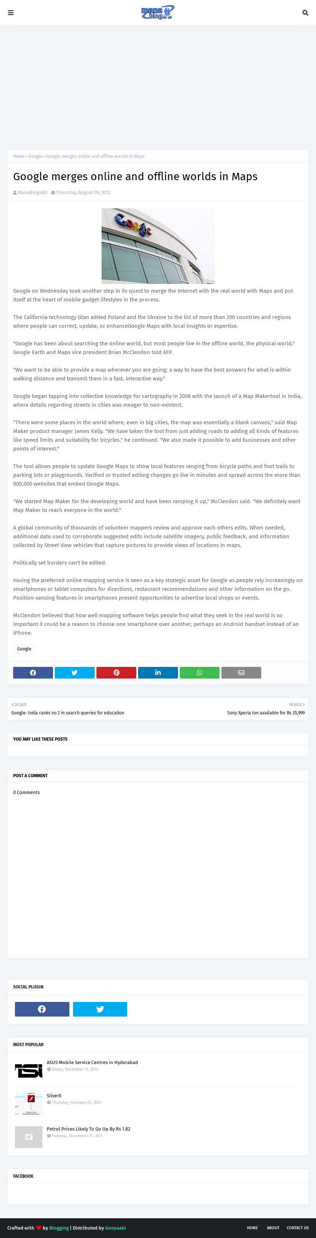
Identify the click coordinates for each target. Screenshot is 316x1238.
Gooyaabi (115, 1228)
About (273, 1228)
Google (35, 156)
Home (19, 156)
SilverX (54, 1095)
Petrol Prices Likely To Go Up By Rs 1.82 (88, 1129)
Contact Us (298, 1228)
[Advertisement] (158, 88)
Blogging (59, 1228)
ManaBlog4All (32, 192)
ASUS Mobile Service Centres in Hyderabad (92, 1062)
